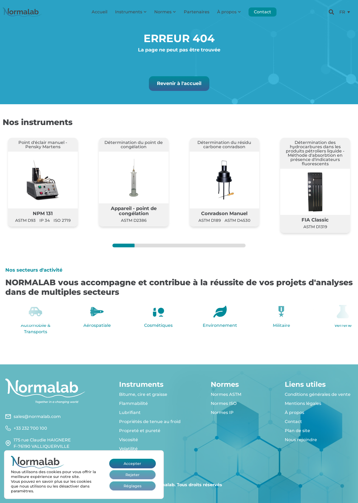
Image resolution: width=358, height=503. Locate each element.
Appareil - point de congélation (134, 210)
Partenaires (196, 11)
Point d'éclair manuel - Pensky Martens (42, 144)
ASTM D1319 (315, 226)
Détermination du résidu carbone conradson (224, 144)
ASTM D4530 (237, 220)
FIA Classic (315, 220)
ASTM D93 (25, 220)
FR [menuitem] (342, 11)
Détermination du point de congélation (133, 144)
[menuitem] (345, 12)
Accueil (99, 11)
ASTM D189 (209, 220)
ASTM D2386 (134, 220)
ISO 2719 (62, 220)
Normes (165, 12)
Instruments (131, 12)
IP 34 (44, 220)
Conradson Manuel (224, 213)
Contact (262, 11)
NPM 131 (43, 213)
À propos (229, 12)
